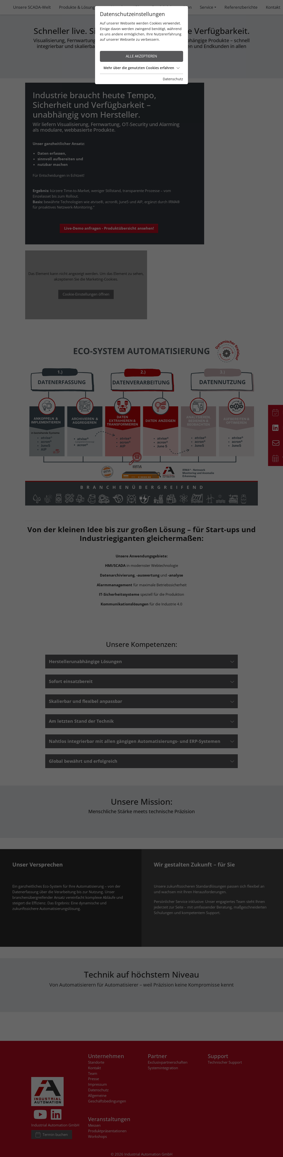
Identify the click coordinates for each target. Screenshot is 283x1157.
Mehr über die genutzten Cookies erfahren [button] (141, 62)
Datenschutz (187, 73)
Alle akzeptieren (141, 50)
